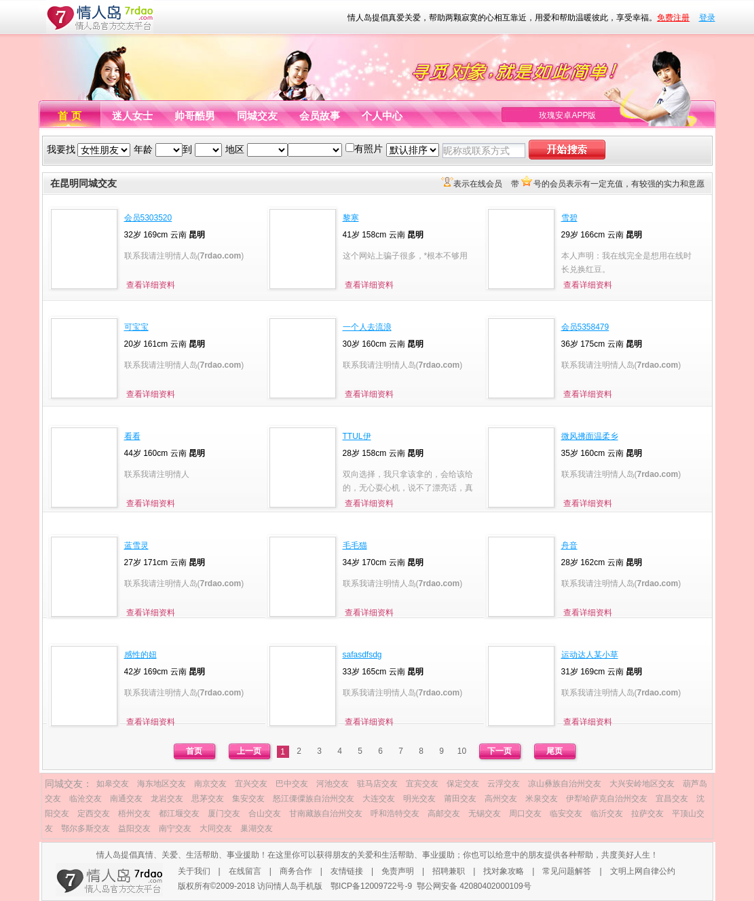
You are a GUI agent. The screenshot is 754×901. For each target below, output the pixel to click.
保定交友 (463, 783)
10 (461, 751)
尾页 (554, 751)
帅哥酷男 (194, 115)
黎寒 (351, 218)
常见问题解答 (566, 871)
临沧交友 (85, 798)
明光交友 (419, 798)
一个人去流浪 (367, 327)
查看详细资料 (150, 285)
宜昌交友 (672, 798)
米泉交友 (541, 798)
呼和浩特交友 (395, 813)
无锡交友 (484, 813)
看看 (132, 436)
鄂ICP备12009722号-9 (371, 886)
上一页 (249, 751)
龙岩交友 (167, 798)
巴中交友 (292, 783)
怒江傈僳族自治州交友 (313, 798)
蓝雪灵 (136, 545)
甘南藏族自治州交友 (325, 813)
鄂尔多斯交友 (85, 828)
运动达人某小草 (589, 654)
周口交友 (525, 813)
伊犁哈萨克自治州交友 (606, 798)
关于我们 (194, 871)
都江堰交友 (179, 813)
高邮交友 (444, 813)
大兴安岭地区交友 (642, 783)
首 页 (69, 115)
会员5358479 (585, 327)
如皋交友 (112, 783)
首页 (194, 751)
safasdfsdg (362, 654)
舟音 (569, 545)
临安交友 (566, 813)
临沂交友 (606, 813)
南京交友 (210, 783)
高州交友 (501, 798)
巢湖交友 (256, 828)
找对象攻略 (503, 871)
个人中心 (382, 115)
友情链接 (347, 871)
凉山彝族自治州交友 (564, 783)
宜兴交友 (251, 783)
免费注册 (673, 17)
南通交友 (126, 798)
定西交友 (93, 813)
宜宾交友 (422, 783)
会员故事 (319, 115)
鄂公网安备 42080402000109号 (474, 886)
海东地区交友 (161, 783)
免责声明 (397, 871)
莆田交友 (460, 798)
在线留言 (245, 871)
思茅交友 (207, 798)
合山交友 (264, 813)
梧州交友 (134, 813)
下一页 (499, 751)
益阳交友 (134, 828)
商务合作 (296, 871)
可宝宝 (136, 327)
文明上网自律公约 (642, 871)
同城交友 (257, 115)
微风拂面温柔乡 (589, 436)
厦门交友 (224, 813)
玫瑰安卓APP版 (567, 115)
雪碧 (569, 218)
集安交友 (248, 798)
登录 (707, 17)
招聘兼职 (448, 871)
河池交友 (332, 783)
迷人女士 (132, 115)
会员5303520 (148, 218)
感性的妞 (140, 654)
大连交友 (378, 798)
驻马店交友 (377, 783)
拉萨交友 (647, 813)
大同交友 (216, 828)
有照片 (368, 148)
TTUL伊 (357, 436)
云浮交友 (503, 783)
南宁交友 (175, 828)
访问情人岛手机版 (289, 886)
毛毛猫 (355, 545)
